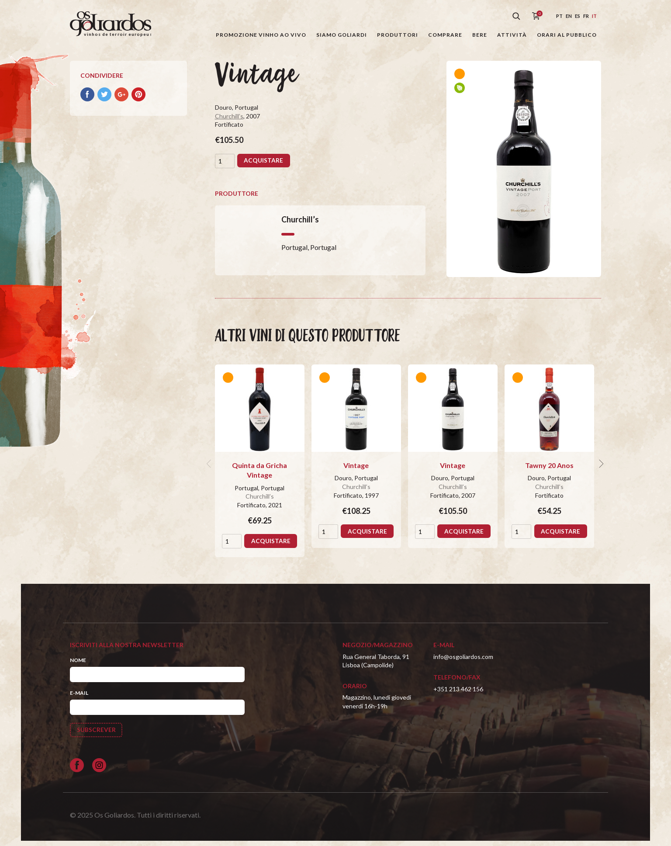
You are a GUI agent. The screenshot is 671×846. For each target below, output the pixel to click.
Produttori (397, 34)
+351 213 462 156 (458, 693)
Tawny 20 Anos (549, 470)
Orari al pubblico (567, 34)
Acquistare (264, 165)
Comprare (445, 34)
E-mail (79, 697)
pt (559, 16)
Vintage (356, 470)
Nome (78, 665)
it (594, 16)
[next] (600, 468)
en (569, 16)
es (577, 16)
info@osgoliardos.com (463, 661)
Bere (479, 34)
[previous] (210, 468)
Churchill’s (229, 121)
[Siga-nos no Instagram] (99, 771)
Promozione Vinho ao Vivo (261, 34)
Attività (512, 34)
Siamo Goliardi (341, 34)
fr (586, 16)
